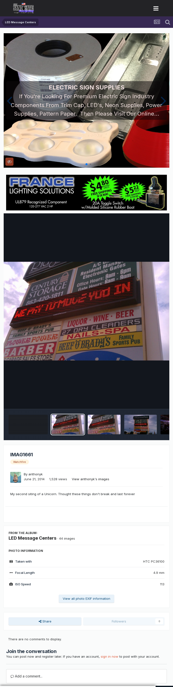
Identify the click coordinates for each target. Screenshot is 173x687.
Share (45, 621)
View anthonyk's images (90, 479)
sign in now (109, 656)
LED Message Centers (32, 538)
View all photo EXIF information (86, 598)
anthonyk (35, 474)
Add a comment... (26, 676)
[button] (9, 100)
